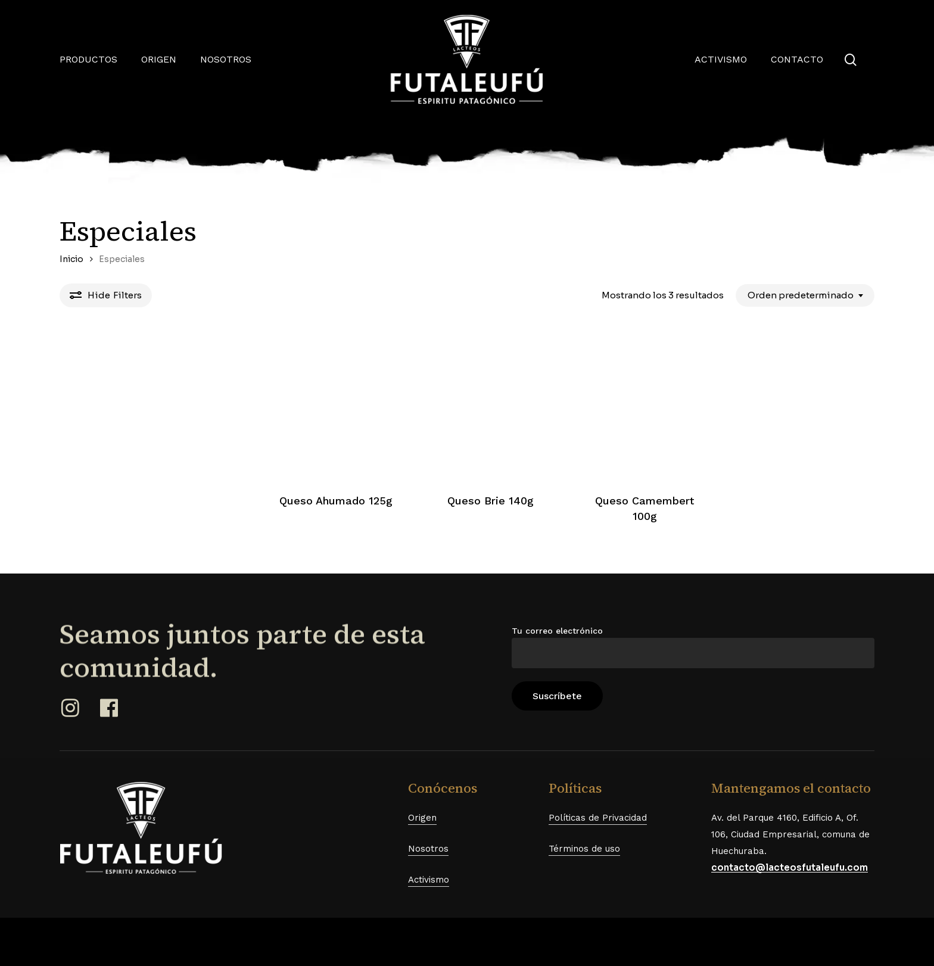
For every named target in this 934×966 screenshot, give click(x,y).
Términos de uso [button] (584, 848)
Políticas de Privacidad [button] (598, 817)
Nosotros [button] (428, 848)
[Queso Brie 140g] (490, 406)
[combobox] (805, 295)
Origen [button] (422, 817)
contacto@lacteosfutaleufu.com (789, 867)
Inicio (71, 259)
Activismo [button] (428, 879)
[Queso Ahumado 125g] (336, 406)
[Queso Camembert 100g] (645, 406)
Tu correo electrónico (693, 647)
